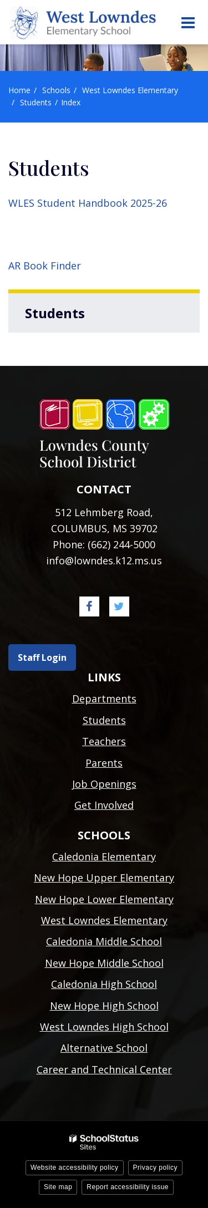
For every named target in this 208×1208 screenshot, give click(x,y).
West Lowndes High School (104, 1026)
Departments (104, 698)
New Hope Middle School (104, 963)
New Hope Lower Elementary (104, 899)
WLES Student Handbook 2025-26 (87, 203)
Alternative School (104, 1047)
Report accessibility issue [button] (128, 1187)
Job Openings (104, 784)
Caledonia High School (104, 984)
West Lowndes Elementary (130, 90)
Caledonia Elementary (104, 856)
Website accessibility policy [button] (75, 1167)
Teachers (104, 741)
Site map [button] (58, 1187)
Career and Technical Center (104, 1069)
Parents (104, 762)
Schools (56, 90)
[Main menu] (187, 22)
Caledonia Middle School (104, 941)
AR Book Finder (44, 265)
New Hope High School (104, 1005)
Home (19, 90)
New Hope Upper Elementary (104, 877)
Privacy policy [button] (155, 1167)
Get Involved (104, 805)
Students (36, 102)
